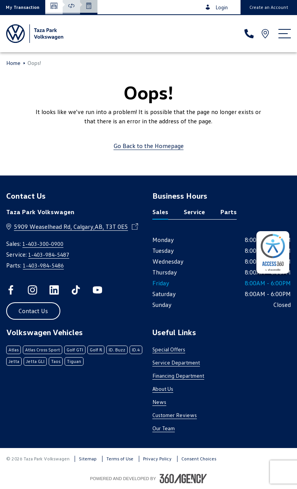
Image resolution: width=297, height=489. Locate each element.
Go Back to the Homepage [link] (149, 146)
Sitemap (88, 459)
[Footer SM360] (183, 478)
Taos (55, 361)
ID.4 (136, 350)
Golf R (96, 350)
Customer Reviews (174, 415)
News (159, 402)
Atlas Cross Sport (42, 350)
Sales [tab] (160, 212)
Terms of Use (119, 459)
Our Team (163, 428)
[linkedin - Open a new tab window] (54, 290)
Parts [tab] (228, 212)
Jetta (14, 361)
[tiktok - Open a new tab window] (75, 290)
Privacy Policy (157, 459)
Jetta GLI (35, 361)
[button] (22, 7)
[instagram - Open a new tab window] (32, 290)
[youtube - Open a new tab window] (97, 290)
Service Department (176, 362)
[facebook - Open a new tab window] (10, 290)
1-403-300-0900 (42, 243)
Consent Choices (198, 459)
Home (13, 63)
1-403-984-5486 (43, 265)
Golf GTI (75, 350)
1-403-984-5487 (48, 254)
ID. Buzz (117, 350)
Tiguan (74, 361)
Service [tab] (194, 212)
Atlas (14, 350)
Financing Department (178, 375)
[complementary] (272, 252)
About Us (162, 388)
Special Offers (168, 349)
